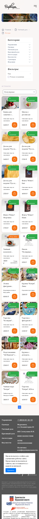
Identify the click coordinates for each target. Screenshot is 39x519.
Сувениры (12, 59)
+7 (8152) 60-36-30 (24, 425)
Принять (12, 466)
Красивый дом (13, 52)
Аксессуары (12, 54)
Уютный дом (13, 49)
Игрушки (11, 62)
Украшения (12, 45)
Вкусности (12, 57)
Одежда (11, 47)
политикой (17, 463)
